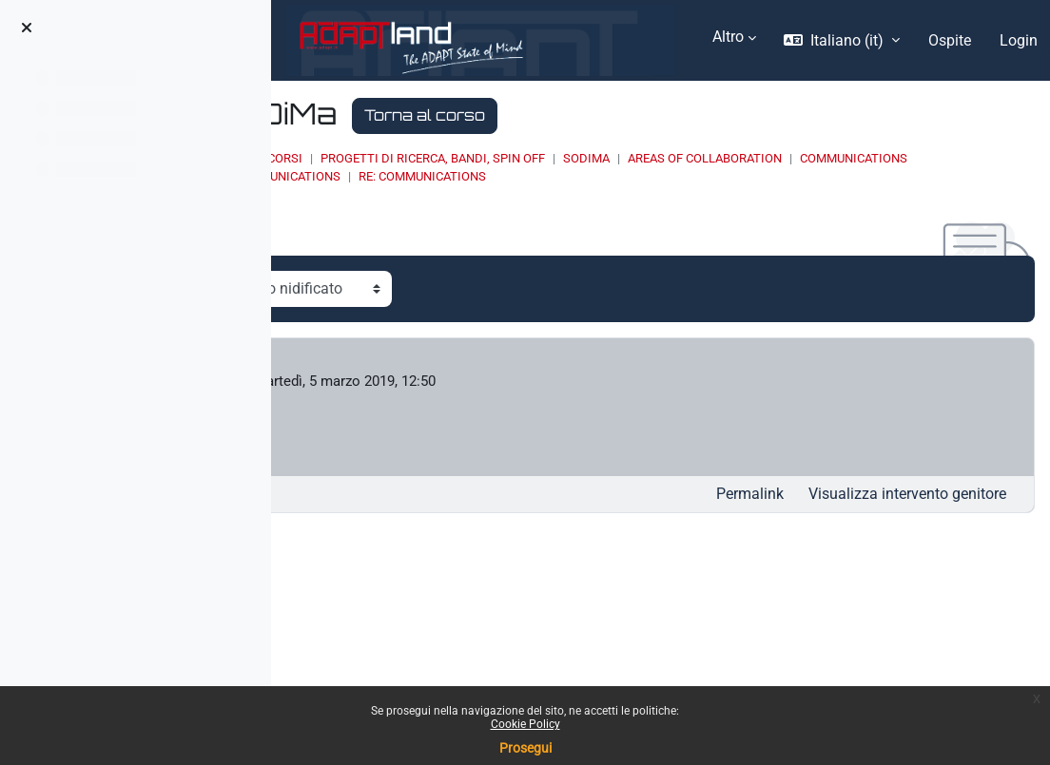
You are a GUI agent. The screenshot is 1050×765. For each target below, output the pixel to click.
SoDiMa (796, 158)
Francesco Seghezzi (436, 382)
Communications (497, 176)
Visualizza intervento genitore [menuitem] (907, 497)
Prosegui (525, 747)
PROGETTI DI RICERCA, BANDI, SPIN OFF (643, 158)
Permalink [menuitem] (750, 497)
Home (442, 158)
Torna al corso (634, 114)
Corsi (495, 158)
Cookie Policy (525, 724)
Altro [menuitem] (728, 37)
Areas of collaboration (915, 158)
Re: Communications (758, 176)
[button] (841, 41)
